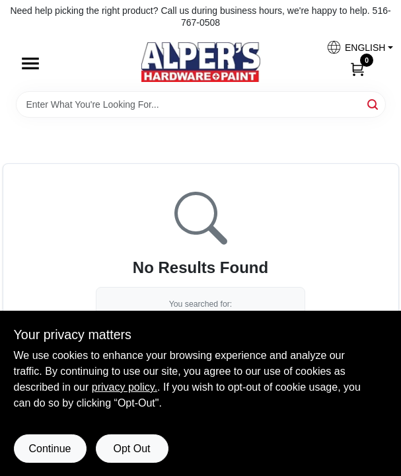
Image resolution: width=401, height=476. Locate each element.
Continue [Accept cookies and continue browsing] (49, 448)
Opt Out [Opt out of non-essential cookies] (131, 448)
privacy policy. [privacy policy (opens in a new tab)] (124, 387)
